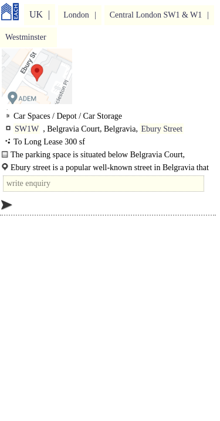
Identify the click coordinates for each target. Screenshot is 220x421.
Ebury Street (161, 129)
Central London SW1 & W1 (156, 15)
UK (36, 14)
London (76, 15)
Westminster (25, 37)
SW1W (27, 129)
